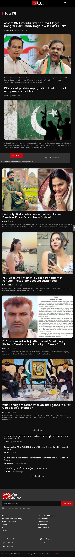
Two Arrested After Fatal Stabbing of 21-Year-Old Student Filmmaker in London (36, 448)
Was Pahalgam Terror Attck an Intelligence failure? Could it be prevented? (36, 406)
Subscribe (67, 504)
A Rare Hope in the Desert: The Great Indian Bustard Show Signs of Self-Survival (36, 458)
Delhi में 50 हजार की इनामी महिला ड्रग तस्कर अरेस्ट (26, 468)
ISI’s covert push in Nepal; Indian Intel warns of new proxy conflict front (35, 89)
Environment (9, 463)
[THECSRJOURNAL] (38, 3)
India (4, 348)
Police (4, 221)
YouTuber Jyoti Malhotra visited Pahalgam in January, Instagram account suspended (32, 279)
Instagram (48, 539)
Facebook (10, 539)
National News (7, 285)
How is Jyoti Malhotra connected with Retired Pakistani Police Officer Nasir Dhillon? (32, 215)
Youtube (10, 547)
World (6, 96)
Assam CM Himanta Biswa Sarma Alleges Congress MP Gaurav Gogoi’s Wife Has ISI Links (35, 24)
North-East (8, 30)
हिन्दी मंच (7, 472)
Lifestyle (7, 442)
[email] (31, 503)
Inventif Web (55, 554)
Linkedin (10, 543)
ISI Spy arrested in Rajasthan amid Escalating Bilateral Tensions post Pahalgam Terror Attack (34, 342)
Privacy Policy (25, 508)
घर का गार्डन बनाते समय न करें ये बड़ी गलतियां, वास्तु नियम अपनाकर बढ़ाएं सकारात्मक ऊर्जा (36, 437)
